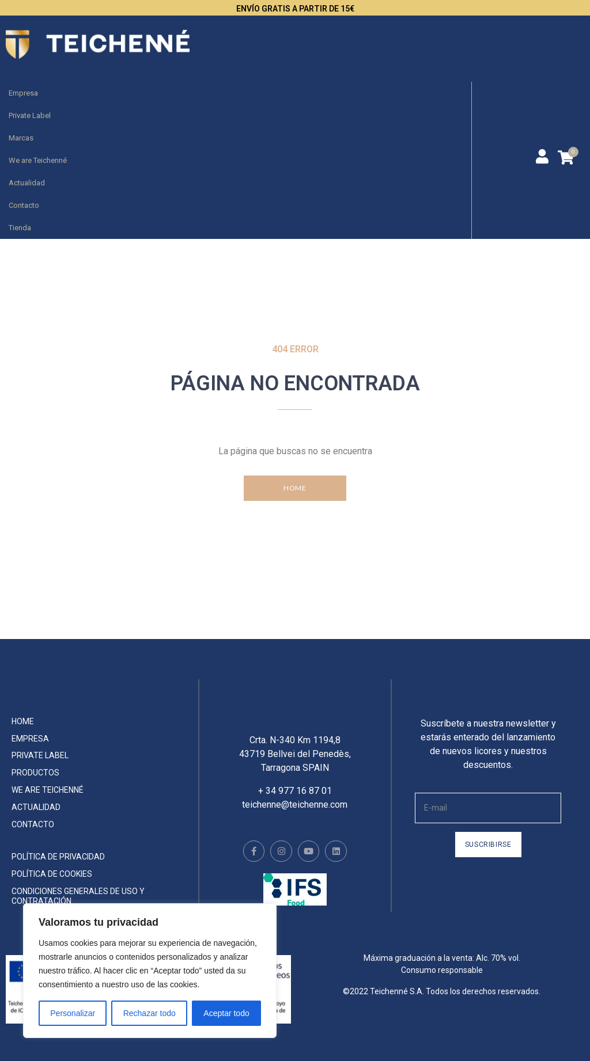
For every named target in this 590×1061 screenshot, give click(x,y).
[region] (150, 970)
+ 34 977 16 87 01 (295, 799)
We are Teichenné (38, 160)
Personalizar (72, 1013)
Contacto (24, 205)
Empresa (23, 93)
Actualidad (27, 182)
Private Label (30, 115)
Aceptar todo (226, 1013)
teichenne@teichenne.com (294, 813)
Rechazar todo (149, 1013)
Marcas (21, 138)
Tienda (20, 227)
